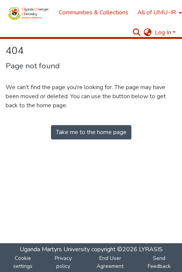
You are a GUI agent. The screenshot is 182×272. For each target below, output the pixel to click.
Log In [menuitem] (163, 32)
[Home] (28, 12)
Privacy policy (63, 262)
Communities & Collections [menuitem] (93, 12)
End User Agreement (110, 262)
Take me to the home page (91, 132)
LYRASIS (151, 249)
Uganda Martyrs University (55, 249)
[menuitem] (159, 12)
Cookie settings (22, 262)
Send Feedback (159, 262)
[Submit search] (137, 32)
